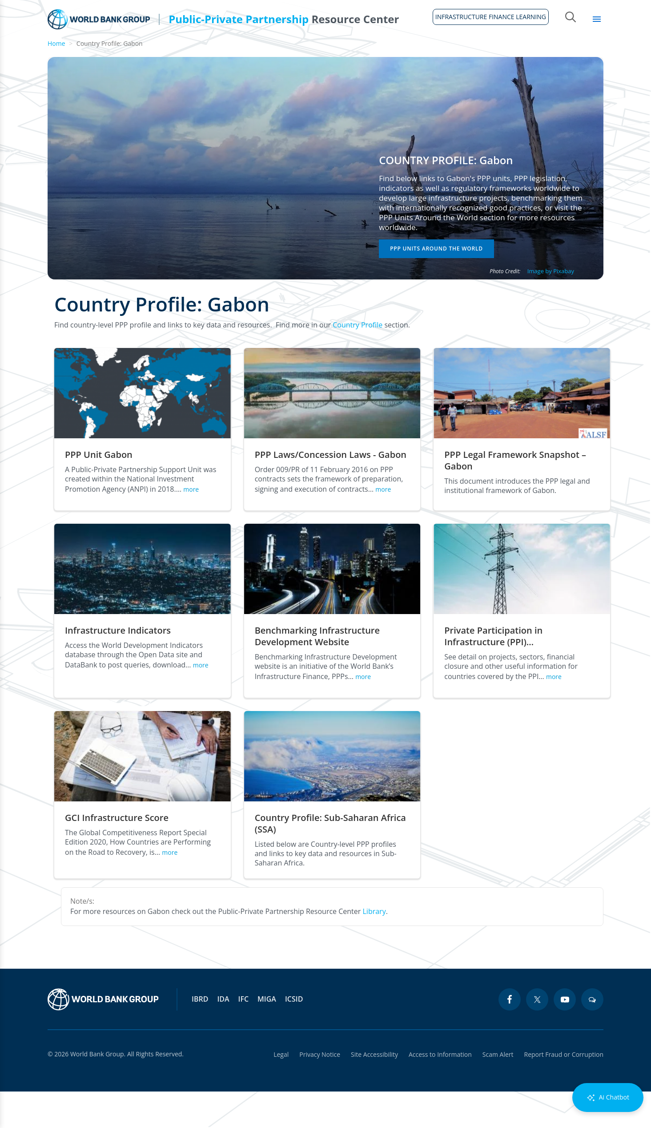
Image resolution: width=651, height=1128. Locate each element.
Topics (533, 53)
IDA (223, 1035)
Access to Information (440, 1091)
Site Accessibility (374, 1091)
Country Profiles (424, 53)
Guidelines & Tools (156, 53)
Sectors (488, 53)
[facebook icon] (509, 1036)
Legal (281, 1091)
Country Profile (357, 361)
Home (53, 58)
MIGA (266, 1035)
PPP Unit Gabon (99, 491)
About (91, 53)
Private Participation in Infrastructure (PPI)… (493, 672)
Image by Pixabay (550, 307)
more (191, 526)
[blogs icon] (592, 1036)
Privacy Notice (319, 1091)
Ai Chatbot (608, 1097)
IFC (243, 1035)
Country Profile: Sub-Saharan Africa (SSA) (330, 860)
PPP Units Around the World (436, 285)
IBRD (200, 1035)
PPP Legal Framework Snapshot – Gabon (515, 497)
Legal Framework (241, 53)
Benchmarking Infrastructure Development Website (317, 672)
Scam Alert (498, 1091)
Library (579, 53)
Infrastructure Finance (333, 53)
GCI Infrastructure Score (117, 854)
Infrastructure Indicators (118, 667)
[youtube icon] (565, 1036)
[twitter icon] (537, 1036)
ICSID (294, 1035)
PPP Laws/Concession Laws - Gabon (330, 491)
